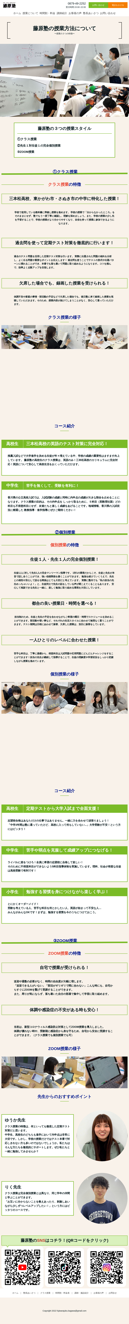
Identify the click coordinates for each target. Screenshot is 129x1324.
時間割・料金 (47, 13)
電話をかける (118, 5)
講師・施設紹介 (81, 1293)
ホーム (17, 13)
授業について (30, 13)
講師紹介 (62, 13)
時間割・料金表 (62, 1293)
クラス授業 (45, 1293)
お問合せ (113, 1293)
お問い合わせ (98, 5)
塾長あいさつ (91, 13)
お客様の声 (75, 13)
